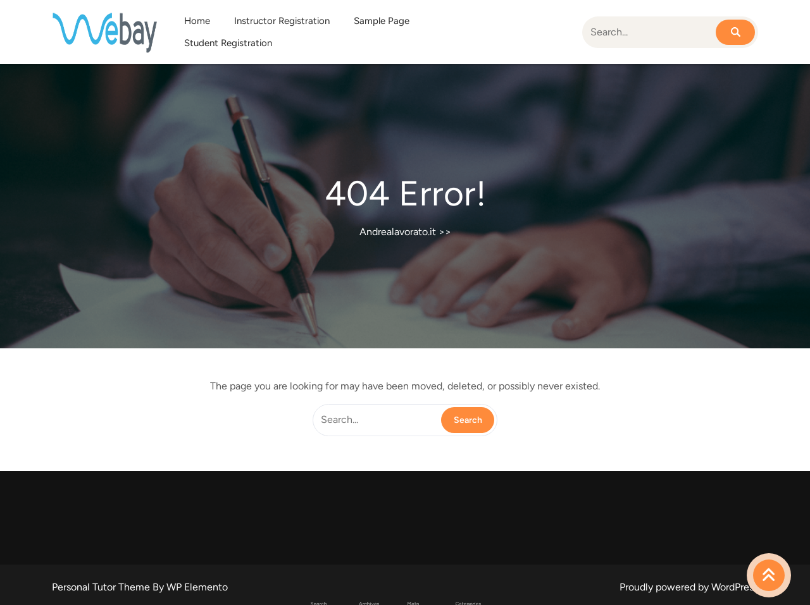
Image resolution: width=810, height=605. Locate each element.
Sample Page (381, 21)
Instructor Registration (282, 21)
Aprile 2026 (384, 599)
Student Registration (228, 43)
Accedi (408, 599)
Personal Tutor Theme (102, 587)
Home (197, 21)
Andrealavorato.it (397, 232)
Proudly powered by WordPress (689, 587)
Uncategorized (436, 599)
